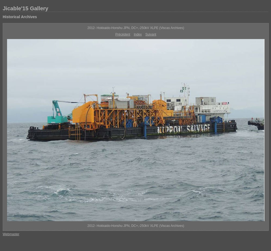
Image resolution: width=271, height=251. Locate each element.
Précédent (122, 34)
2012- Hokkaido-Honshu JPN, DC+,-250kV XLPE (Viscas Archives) (136, 28)
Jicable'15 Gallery (25, 8)
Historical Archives (20, 17)
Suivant (150, 34)
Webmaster (11, 234)
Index (138, 34)
